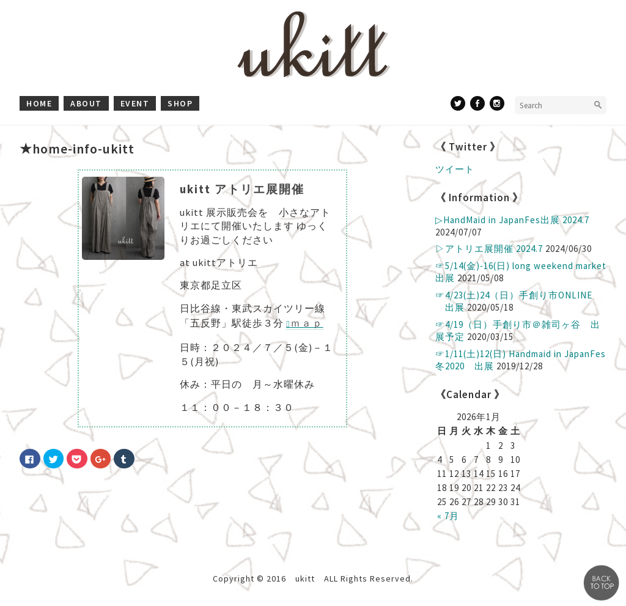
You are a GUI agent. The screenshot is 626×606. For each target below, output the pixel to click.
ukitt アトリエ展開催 (242, 189)
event (135, 103)
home (39, 103)
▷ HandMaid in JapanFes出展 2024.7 (512, 220)
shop (180, 103)
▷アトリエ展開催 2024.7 (489, 248)
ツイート (454, 169)
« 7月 (448, 516)
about (86, 103)
